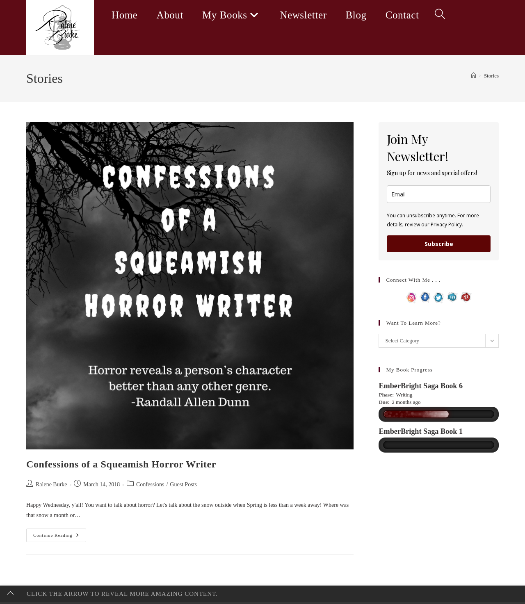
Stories (491, 76)
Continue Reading (59, 537)
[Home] (473, 76)
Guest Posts (183, 484)
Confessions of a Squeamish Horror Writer (121, 464)
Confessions (150, 484)
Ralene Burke (51, 484)
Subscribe (439, 244)
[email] (439, 194)
